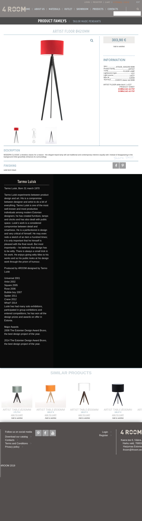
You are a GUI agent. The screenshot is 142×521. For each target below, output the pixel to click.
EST (138, 2)
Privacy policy (12, 447)
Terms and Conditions (16, 443)
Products (98, 9)
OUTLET (68, 9)
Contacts (113, 9)
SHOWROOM (82, 9)
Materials (54, 9)
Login (87, 2)
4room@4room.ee (132, 450)
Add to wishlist (119, 46)
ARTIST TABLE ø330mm (50, 409)
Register (97, 2)
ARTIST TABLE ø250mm (17, 409)
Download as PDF (126, 89)
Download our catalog (16, 436)
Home (27, 9)
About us (39, 9)
